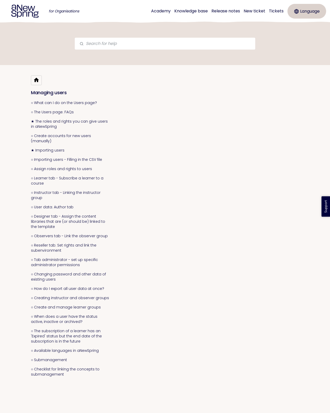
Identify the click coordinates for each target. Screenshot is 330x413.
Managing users (49, 92)
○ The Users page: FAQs (52, 112)
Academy (161, 11)
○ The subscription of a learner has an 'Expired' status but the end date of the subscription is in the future (66, 336)
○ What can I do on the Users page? (64, 102)
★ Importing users (47, 150)
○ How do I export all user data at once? (67, 288)
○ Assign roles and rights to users (61, 168)
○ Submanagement (49, 359)
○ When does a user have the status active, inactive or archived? (64, 319)
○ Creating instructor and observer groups (70, 297)
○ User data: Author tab (52, 207)
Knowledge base (191, 11)
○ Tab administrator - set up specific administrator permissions (64, 262)
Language (307, 11)
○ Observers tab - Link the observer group (69, 236)
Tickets (276, 11)
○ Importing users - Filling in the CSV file (66, 159)
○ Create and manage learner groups (66, 307)
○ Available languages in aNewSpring (65, 350)
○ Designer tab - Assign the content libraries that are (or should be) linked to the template (68, 221)
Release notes (225, 11)
